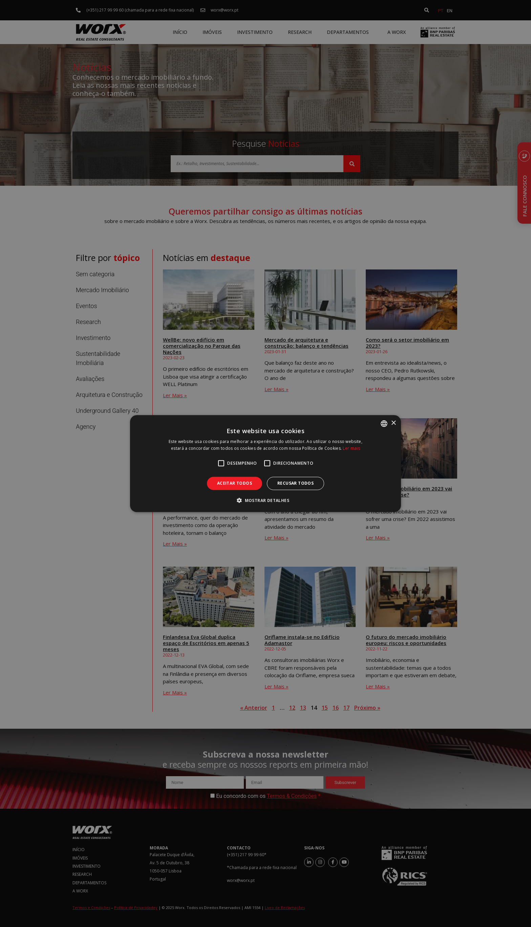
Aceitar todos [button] (234, 483)
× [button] (393, 423)
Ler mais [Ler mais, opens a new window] (351, 448)
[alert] (265, 463)
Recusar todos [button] (295, 483)
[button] (265, 500)
